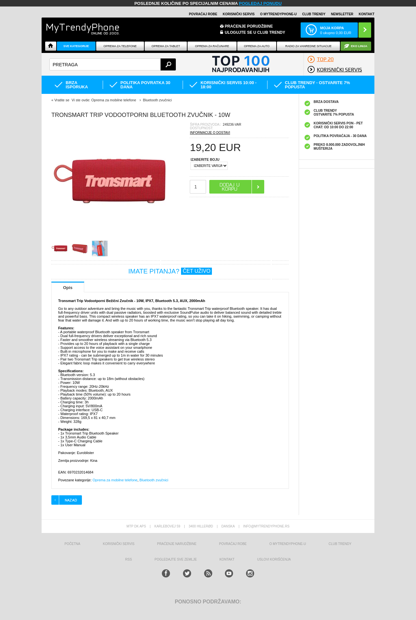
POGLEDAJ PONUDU (260, 3)
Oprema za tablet (165, 46)
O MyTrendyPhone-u (278, 14)
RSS (128, 559)
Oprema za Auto (257, 46)
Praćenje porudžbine (249, 26)
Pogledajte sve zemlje (176, 559)
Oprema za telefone (120, 46)
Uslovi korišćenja (274, 559)
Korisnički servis (238, 14)
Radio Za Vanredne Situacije (308, 46)
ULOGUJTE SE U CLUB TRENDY (255, 32)
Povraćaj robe (203, 14)
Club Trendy (314, 14)
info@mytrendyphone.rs (266, 526)
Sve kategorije (76, 46)
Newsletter (342, 14)
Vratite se (61, 100)
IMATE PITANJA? (170, 271)
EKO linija (359, 46)
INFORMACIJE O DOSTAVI (210, 132)
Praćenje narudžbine (176, 544)
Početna (72, 544)
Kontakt (366, 14)
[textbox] (112, 64)
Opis (67, 287)
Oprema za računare (212, 46)
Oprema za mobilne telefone (115, 480)
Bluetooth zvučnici (153, 480)
